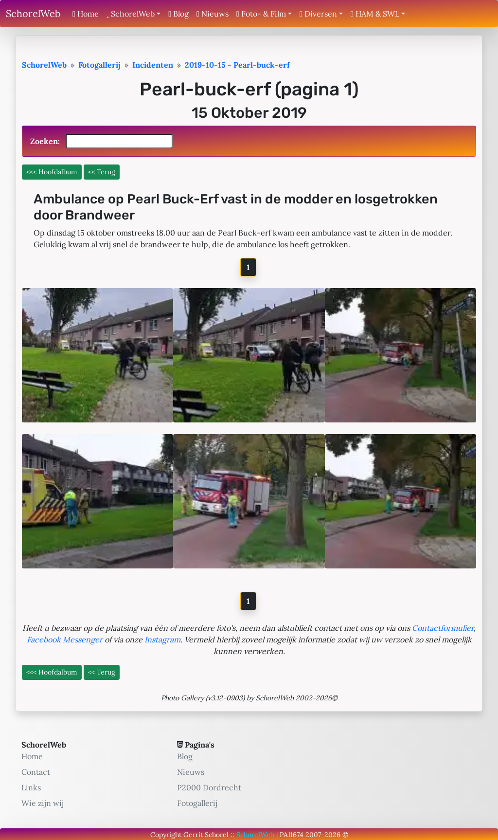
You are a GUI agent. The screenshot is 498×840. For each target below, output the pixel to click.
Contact (35, 772)
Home (85, 13)
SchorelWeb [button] (131, 13)
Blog (178, 13)
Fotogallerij (197, 803)
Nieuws (212, 13)
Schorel (217, 834)
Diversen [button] (318, 13)
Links (31, 787)
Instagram (162, 639)
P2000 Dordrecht (209, 787)
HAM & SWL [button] (375, 13)
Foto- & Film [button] (261, 13)
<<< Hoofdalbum (51, 171)
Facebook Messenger (65, 639)
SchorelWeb (33, 13)
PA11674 (291, 834)
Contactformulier (443, 628)
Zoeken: (101, 141)
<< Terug (101, 171)
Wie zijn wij (42, 803)
